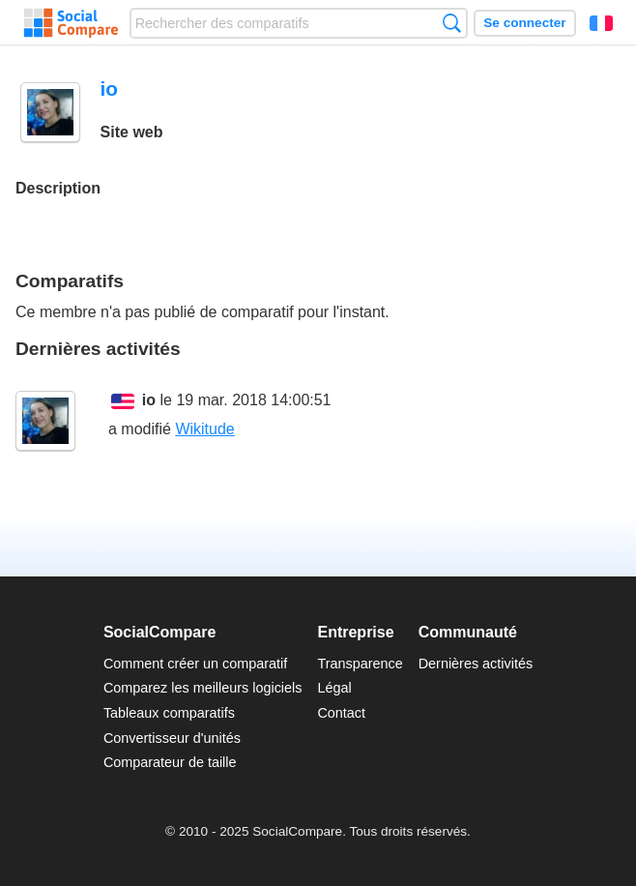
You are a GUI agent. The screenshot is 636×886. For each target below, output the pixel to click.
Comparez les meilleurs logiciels (203, 687)
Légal (334, 687)
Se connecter (524, 22)
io (149, 400)
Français (601, 23)
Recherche (452, 23)
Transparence (359, 663)
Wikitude (204, 429)
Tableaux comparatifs (169, 713)
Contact (341, 713)
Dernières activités (476, 663)
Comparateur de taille (170, 762)
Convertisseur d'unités (172, 738)
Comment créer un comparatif (195, 663)
